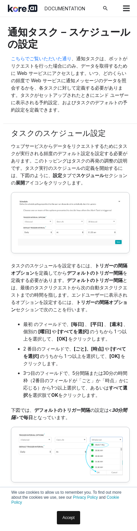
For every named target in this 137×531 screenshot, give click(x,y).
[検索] (105, 8)
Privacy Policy (85, 497)
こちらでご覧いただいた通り (41, 58)
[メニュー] (126, 8)
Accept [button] (69, 517)
